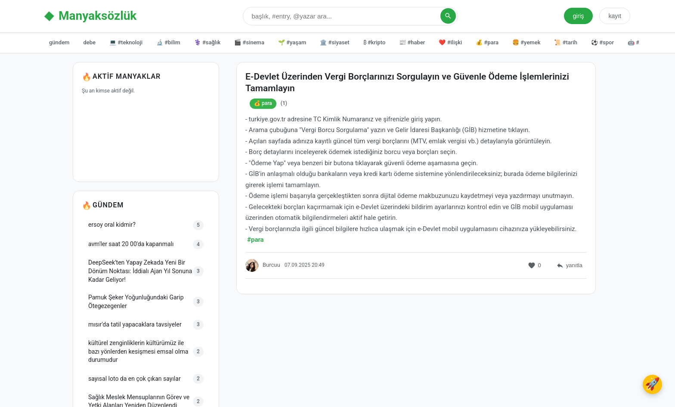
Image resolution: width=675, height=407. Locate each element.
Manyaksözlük (97, 16)
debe (89, 42)
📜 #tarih (565, 42)
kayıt (614, 15)
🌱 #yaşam (292, 42)
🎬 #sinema (249, 42)
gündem (59, 42)
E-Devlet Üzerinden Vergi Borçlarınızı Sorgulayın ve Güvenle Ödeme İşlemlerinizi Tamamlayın (407, 83)
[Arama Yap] (448, 16)
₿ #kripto (374, 42)
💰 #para (487, 42)
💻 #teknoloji (125, 42)
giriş (578, 15)
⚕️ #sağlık (207, 42)
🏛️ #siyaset (334, 42)
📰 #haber (412, 42)
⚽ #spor (602, 42)
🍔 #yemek (526, 42)
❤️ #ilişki (450, 42)
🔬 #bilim (168, 42)
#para (255, 240)
